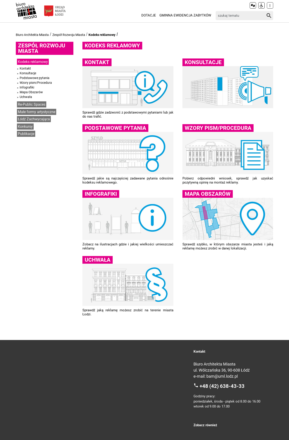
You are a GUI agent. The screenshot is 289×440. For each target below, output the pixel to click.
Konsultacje (28, 73)
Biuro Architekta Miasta (32, 35)
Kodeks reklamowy (102, 35)
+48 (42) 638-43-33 (222, 386)
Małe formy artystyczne (36, 112)
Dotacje (148, 15)
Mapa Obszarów (31, 92)
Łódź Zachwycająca (34, 119)
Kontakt (25, 68)
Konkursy (25, 126)
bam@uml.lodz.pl (222, 376)
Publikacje (26, 134)
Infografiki (27, 87)
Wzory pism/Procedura (36, 82)
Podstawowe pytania (34, 78)
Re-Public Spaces (31, 104)
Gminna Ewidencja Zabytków (185, 15)
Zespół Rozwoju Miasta (68, 35)
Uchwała (26, 97)
